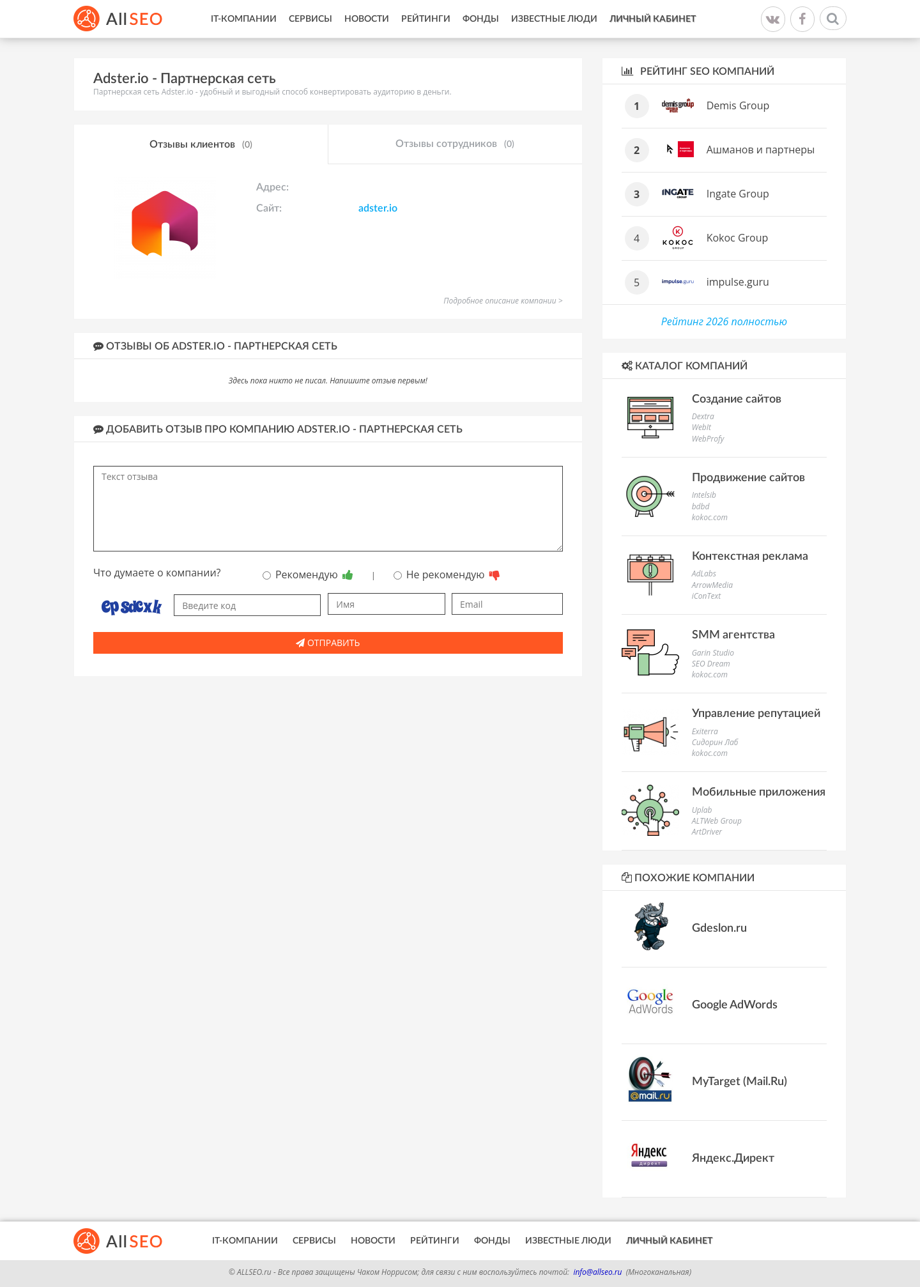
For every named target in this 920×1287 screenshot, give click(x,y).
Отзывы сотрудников (454, 144)
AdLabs (704, 573)
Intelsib (704, 494)
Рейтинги (425, 19)
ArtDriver (707, 831)
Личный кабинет (653, 19)
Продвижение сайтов (748, 478)
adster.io (377, 208)
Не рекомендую (447, 574)
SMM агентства (733, 635)
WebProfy (708, 438)
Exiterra (705, 731)
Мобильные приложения (758, 792)
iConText (706, 595)
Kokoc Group (738, 238)
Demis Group (738, 105)
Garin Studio (713, 652)
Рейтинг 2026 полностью (724, 321)
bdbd (701, 506)
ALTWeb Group (717, 820)
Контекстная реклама (750, 556)
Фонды (481, 19)
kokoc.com (710, 517)
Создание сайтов (736, 399)
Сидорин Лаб (715, 742)
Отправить (328, 642)
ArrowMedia (712, 585)
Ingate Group (738, 194)
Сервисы (310, 19)
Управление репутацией (756, 714)
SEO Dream (711, 663)
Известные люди (554, 19)
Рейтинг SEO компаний (698, 71)
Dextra (703, 416)
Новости (366, 19)
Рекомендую (308, 574)
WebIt (701, 427)
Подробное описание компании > (502, 300)
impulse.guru (738, 282)
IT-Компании (244, 19)
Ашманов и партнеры (761, 150)
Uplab (702, 810)
